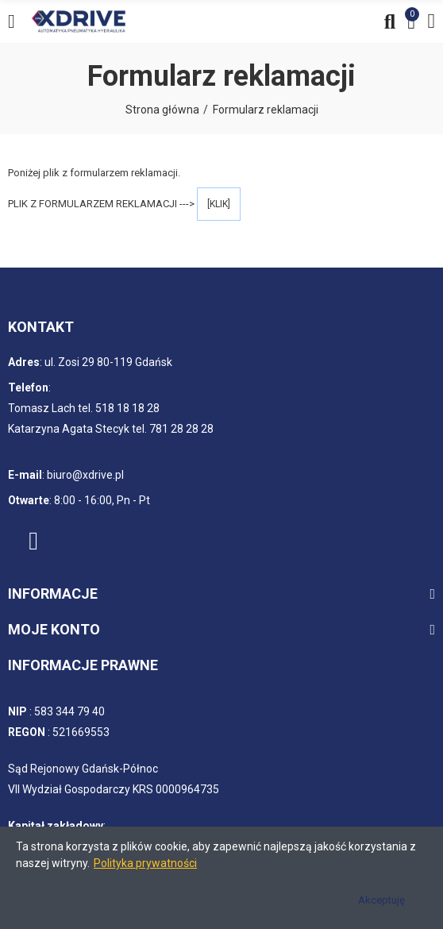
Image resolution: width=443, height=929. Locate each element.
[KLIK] (218, 204)
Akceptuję (381, 900)
